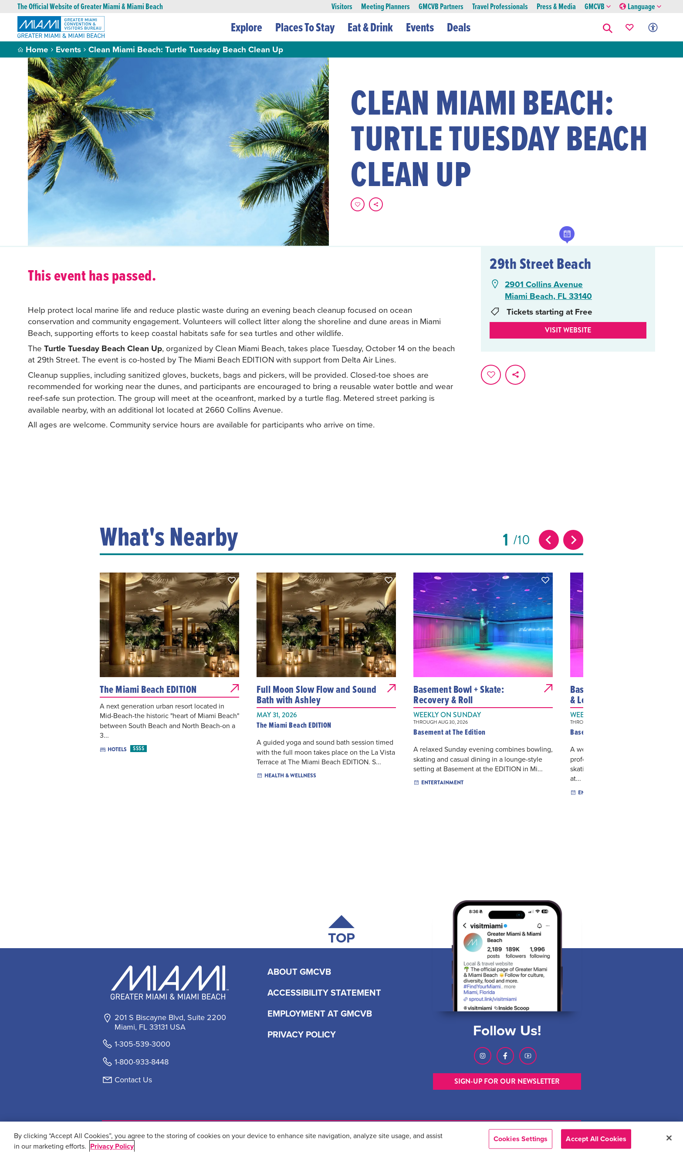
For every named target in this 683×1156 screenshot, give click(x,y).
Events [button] (420, 27)
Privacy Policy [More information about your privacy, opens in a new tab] (112, 1146)
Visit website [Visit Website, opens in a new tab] (568, 330)
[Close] (669, 1137)
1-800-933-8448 (142, 1062)
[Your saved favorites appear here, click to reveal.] (629, 27)
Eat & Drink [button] (370, 27)
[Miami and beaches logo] (170, 983)
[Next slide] (573, 540)
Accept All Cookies (596, 1139)
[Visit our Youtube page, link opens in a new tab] (528, 1055)
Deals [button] (458, 27)
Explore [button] (246, 27)
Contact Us (133, 1080)
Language (640, 6)
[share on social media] (376, 204)
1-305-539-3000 (142, 1044)
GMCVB (598, 6)
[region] (341, 1139)
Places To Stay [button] (305, 27)
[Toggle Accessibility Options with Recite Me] (653, 27)
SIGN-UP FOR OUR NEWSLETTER (507, 1081)
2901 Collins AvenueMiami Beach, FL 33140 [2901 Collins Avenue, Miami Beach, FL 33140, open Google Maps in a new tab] (548, 290)
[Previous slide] (549, 540)
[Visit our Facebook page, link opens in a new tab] (505, 1055)
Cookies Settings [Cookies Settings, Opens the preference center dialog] (521, 1139)
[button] (607, 27)
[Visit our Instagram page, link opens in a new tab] (482, 1055)
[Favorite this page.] (358, 204)
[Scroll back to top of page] (341, 931)
